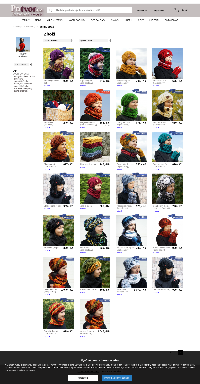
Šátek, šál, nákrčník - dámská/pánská (23, 85)
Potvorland (171, 20)
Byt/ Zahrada (98, 20)
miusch (29, 27)
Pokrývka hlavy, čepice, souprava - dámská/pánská (24, 78)
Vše (15, 71)
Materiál (154, 20)
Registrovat (159, 10)
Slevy (141, 20)
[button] (109, 40)
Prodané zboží (45, 26)
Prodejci (18, 27)
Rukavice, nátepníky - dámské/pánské (24, 89)
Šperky (25, 20)
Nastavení (83, 378)
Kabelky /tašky (55, 20)
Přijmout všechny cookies (116, 378)
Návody (115, 20)
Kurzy (128, 20)
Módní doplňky (77, 20)
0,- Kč (184, 10)
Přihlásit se (142, 10)
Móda (38, 20)
